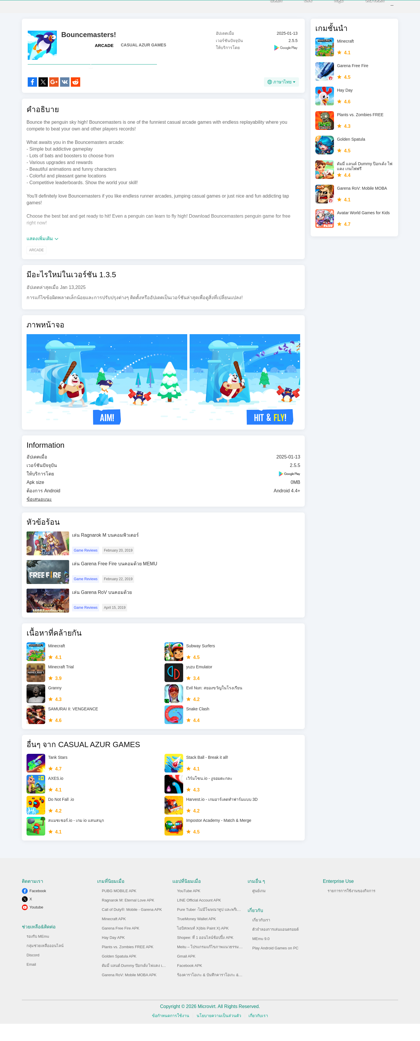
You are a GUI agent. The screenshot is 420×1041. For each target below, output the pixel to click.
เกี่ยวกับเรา (261, 937)
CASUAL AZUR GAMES (143, 49)
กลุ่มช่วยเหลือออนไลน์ (45, 963)
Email (31, 981)
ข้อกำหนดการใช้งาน (170, 1032)
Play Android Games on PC (275, 965)
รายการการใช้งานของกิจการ (351, 908)
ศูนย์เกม (259, 908)
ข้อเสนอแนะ (39, 516)
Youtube (36, 924)
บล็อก (268, 9)
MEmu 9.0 (261, 956)
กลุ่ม (330, 9)
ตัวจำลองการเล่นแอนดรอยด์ (275, 946)
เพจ (300, 9)
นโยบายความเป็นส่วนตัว (219, 1032)
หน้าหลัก (367, 9)
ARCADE (104, 49)
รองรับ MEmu (38, 953)
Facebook (37, 908)
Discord (33, 972)
